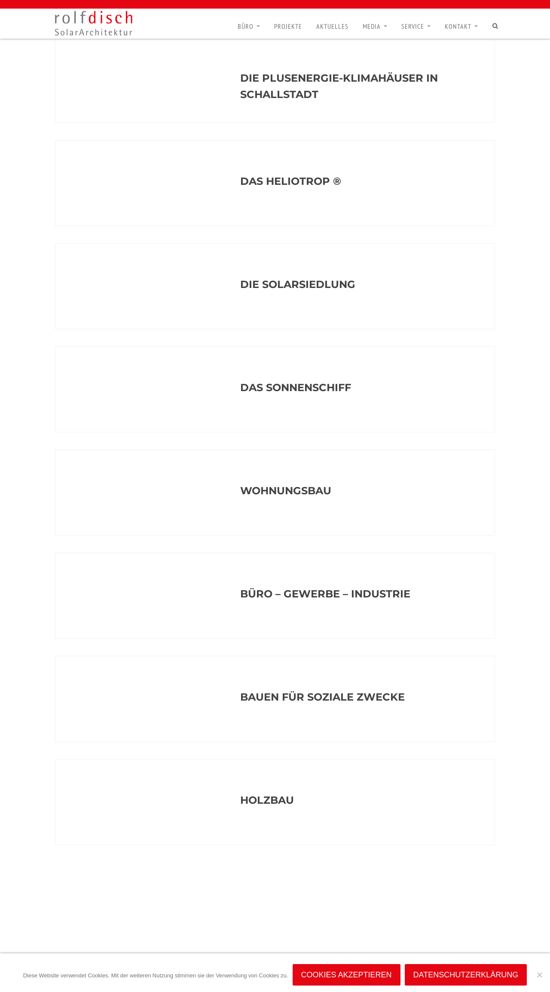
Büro (246, 26)
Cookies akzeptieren (346, 975)
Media (372, 26)
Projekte (288, 26)
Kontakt (458, 26)
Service (412, 26)
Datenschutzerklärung (466, 975)
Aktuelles (332, 26)
